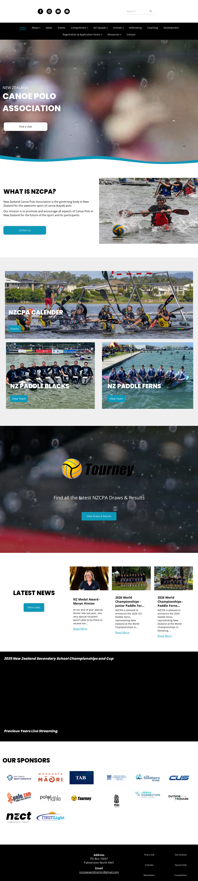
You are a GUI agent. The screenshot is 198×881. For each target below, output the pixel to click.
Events (14, 329)
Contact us (25, 230)
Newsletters (149, 875)
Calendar (149, 864)
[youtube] (58, 11)
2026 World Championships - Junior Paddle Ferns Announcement (130, 601)
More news (34, 607)
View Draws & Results (99, 516)
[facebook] (40, 11)
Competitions (180, 875)
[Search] (137, 11)
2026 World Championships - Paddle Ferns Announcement (170, 601)
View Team (19, 399)
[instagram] (49, 11)
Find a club (25, 126)
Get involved (181, 854)
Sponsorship (181, 864)
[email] (67, 11)
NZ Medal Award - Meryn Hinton (86, 601)
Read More (80, 629)
